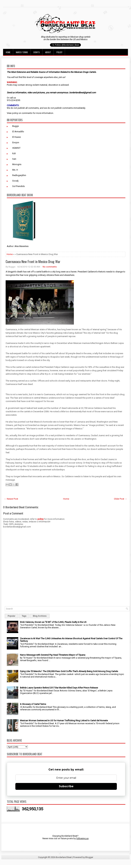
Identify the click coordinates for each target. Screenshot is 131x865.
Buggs (15, 126)
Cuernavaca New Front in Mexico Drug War (33, 261)
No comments (50, 266)
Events (36, 52)
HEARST (16, 148)
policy (15, 113)
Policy (59, 52)
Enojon (15, 142)
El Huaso (16, 137)
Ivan (14, 159)
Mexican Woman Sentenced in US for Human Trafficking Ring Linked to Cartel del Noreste (64, 720)
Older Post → (120, 499)
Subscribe (66, 786)
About (48, 52)
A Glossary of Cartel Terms (33, 704)
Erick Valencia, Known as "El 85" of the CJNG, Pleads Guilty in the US (53, 622)
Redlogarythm (19, 175)
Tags (24, 616)
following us (82, 838)
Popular (11, 616)
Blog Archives (40, 616)
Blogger (89, 857)
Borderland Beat (64, 857)
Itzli (14, 153)
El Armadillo (18, 131)
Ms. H (15, 170)
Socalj (15, 180)
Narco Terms (22, 52)
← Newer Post (11, 499)
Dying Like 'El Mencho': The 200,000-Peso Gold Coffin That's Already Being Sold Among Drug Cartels (69, 671)
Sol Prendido (18, 186)
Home (8, 52)
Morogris (16, 164)
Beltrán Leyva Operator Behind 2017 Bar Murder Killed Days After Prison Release (59, 687)
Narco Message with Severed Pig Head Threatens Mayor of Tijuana (52, 655)
